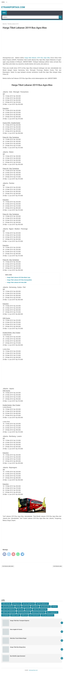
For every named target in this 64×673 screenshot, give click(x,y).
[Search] (30, 17)
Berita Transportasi (52, 612)
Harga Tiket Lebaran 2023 (8, 612)
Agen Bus (54, 606)
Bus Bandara (5, 615)
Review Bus (28, 609)
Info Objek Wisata (45, 606)
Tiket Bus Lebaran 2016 (28, 603)
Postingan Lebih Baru (7, 566)
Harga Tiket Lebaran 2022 (40, 609)
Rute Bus (18, 606)
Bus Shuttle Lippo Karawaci (17, 656)
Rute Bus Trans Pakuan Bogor (18, 638)
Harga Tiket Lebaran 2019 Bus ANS (17, 282)
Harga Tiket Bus (6, 603)
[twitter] (9, 554)
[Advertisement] (32, 43)
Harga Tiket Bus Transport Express (19, 620)
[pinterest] (13, 554)
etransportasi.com (13, 7)
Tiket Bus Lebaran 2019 (8, 606)
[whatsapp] (18, 554)
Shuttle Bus (26, 606)
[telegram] (22, 554)
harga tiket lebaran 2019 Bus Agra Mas (37, 58)
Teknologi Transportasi (38, 612)
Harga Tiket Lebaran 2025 (8, 609)
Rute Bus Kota (16, 603)
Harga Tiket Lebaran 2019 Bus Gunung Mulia (19, 280)
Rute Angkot (35, 606)
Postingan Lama (57, 566)
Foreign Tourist (15, 615)
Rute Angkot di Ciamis (16, 629)
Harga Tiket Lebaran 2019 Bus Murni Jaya (18, 277)
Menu (4, 12)
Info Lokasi (20, 609)
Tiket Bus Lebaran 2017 (42, 603)
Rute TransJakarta (34, 615)
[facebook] (4, 554)
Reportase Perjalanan (23, 612)
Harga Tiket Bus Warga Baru (18, 647)
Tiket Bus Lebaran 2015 (47, 615)
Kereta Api (24, 615)
